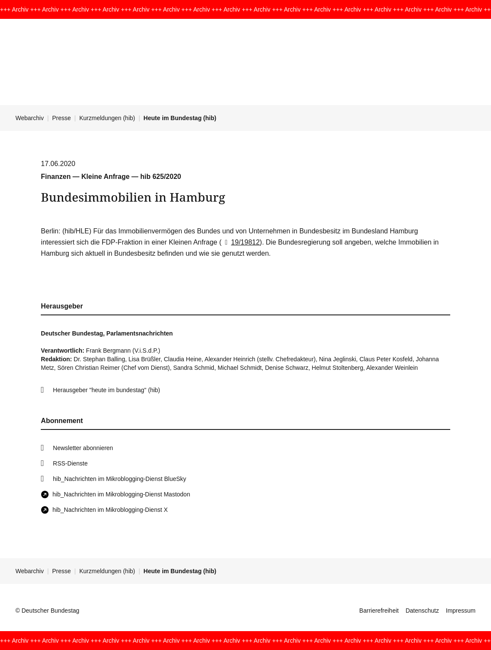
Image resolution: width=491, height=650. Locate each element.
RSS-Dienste (70, 463)
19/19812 (240, 242)
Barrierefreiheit (379, 610)
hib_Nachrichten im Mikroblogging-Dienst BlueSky (119, 478)
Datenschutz (422, 610)
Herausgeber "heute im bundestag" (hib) (106, 390)
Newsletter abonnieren (83, 447)
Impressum (461, 610)
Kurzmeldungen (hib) (107, 118)
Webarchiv (29, 118)
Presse (61, 118)
